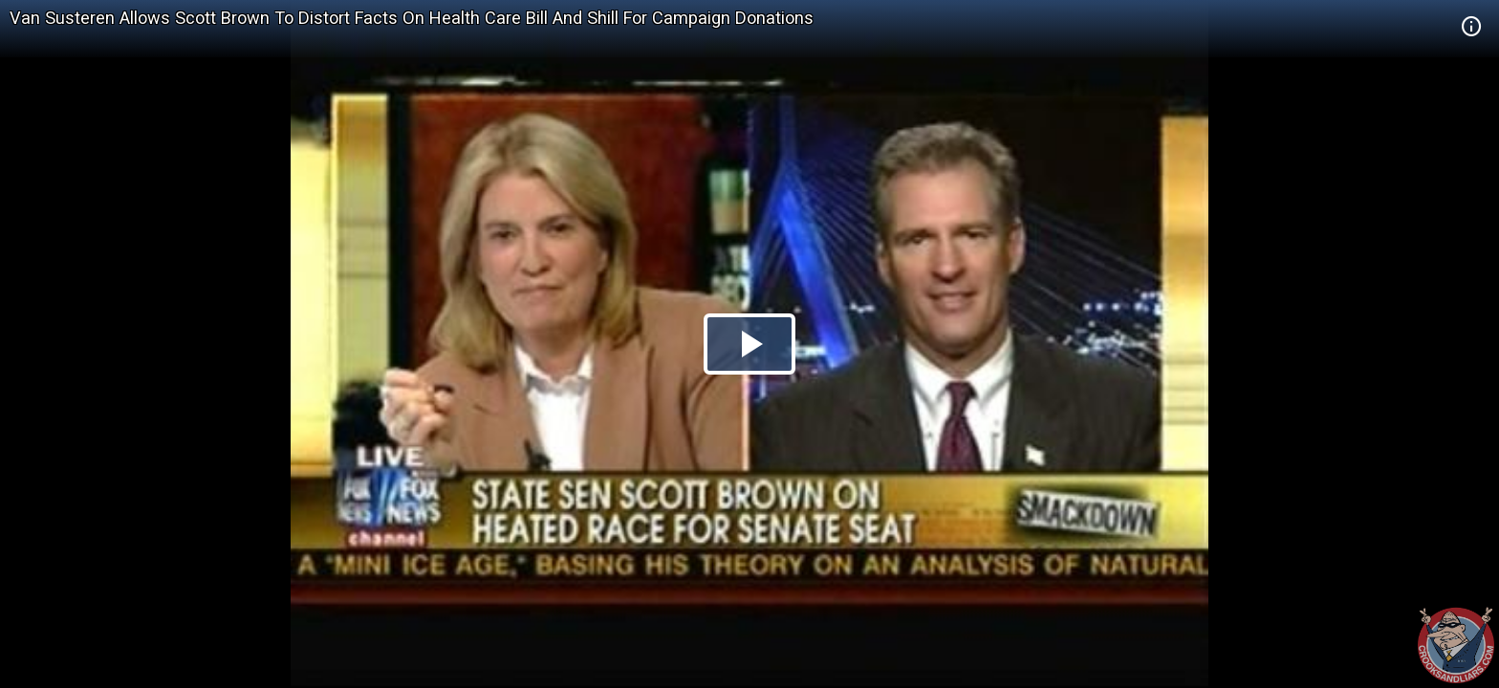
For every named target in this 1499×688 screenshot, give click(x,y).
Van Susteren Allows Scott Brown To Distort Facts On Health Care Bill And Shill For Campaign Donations (412, 18)
